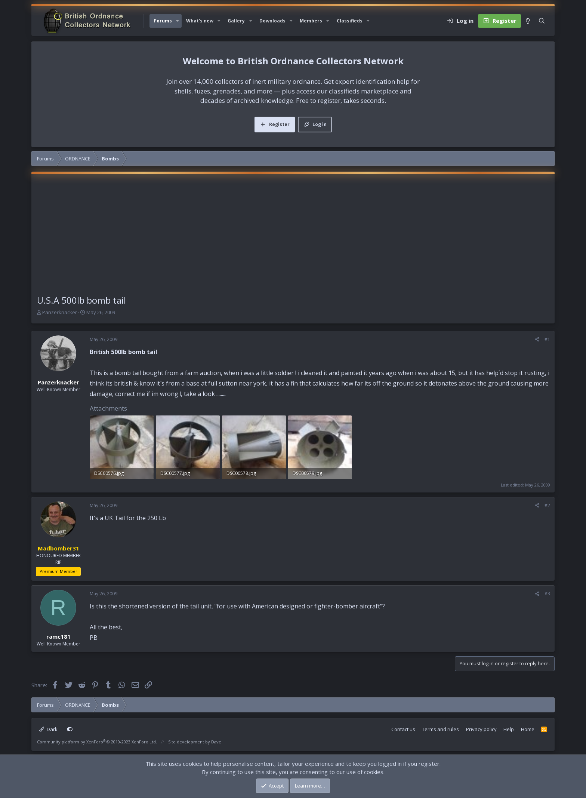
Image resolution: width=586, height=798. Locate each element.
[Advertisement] (293, 237)
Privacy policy (481, 729)
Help (508, 729)
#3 (547, 593)
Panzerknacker (59, 312)
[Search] (541, 21)
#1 (547, 339)
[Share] (537, 339)
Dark (48, 729)
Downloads (272, 21)
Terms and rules (440, 729)
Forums (163, 21)
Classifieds (350, 21)
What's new (199, 21)
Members (311, 21)
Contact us (403, 729)
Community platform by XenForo (97, 742)
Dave (216, 742)
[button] (177, 21)
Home (527, 729)
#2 (547, 505)
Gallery (236, 21)
